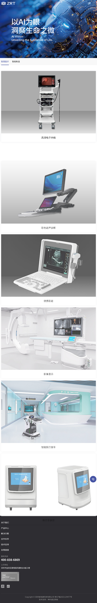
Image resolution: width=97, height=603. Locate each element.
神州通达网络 (53, 599)
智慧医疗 (5, 61)
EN (89, 3)
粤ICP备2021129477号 (63, 597)
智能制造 (16, 61)
